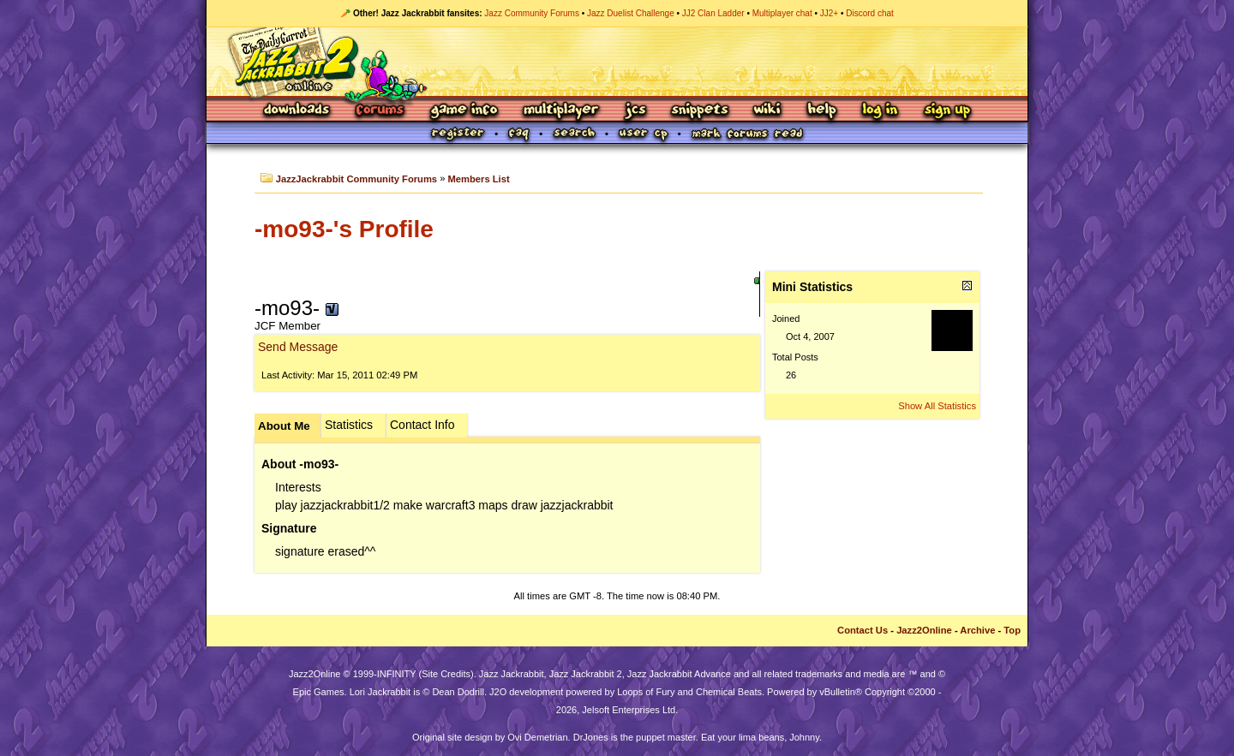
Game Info (463, 111)
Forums (380, 111)
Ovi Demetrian (537, 737)
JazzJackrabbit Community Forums (356, 179)
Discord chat (870, 13)
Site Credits (446, 674)
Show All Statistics (937, 406)
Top (1012, 630)
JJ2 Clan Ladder (713, 13)
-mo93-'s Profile (344, 229)
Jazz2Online (924, 630)
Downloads (297, 111)
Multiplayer (561, 111)
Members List (479, 179)
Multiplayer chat (782, 13)
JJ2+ (829, 13)
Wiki (767, 111)
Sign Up (947, 111)
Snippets (700, 111)
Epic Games (318, 692)
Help (822, 111)
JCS (635, 111)
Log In (880, 111)
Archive (977, 630)
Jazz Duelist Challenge (630, 13)
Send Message (298, 347)
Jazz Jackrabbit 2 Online (616, 61)
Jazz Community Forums (531, 13)
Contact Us (862, 630)
